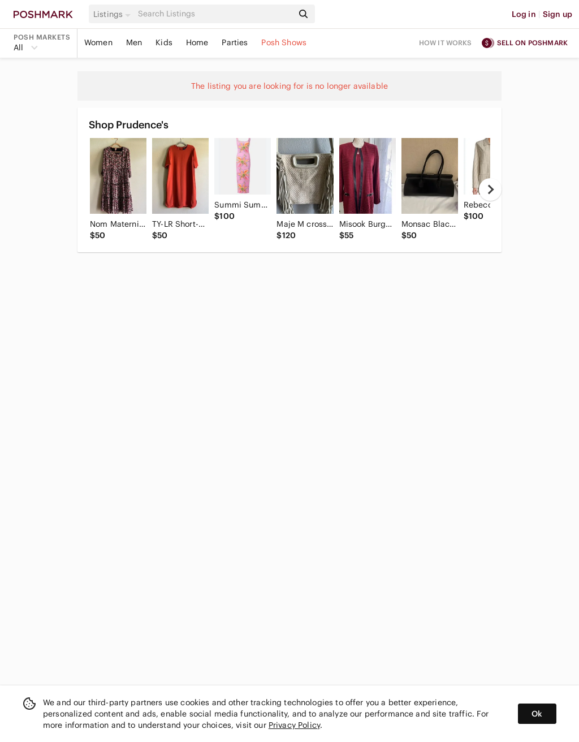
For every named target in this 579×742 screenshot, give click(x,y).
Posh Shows (283, 42)
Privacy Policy (294, 725)
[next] (490, 189)
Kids (163, 42)
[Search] (214, 14)
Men (134, 42)
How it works (445, 42)
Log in (524, 14)
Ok (537, 714)
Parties (235, 42)
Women (98, 42)
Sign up (557, 14)
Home (197, 42)
